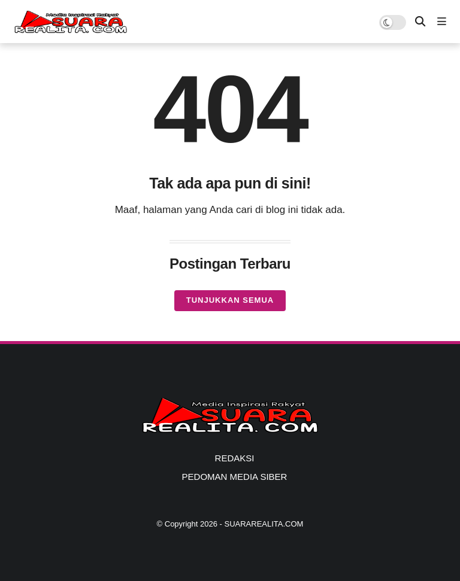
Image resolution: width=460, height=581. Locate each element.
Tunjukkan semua (230, 300)
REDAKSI (235, 458)
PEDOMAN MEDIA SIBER (235, 477)
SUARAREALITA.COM (263, 523)
